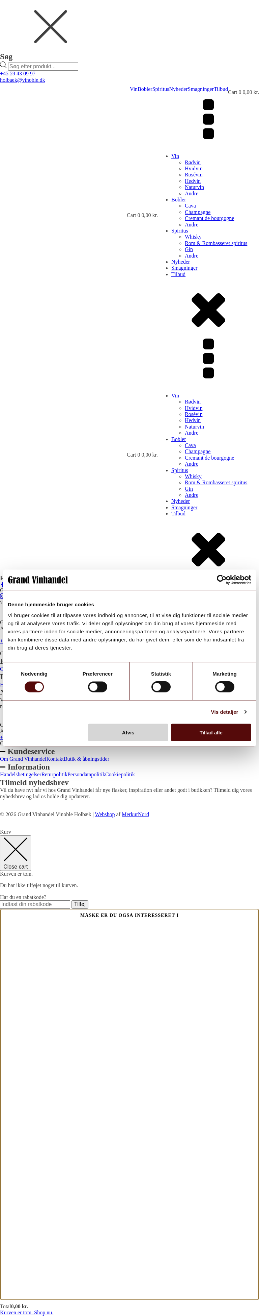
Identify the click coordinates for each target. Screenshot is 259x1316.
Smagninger (201, 89)
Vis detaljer (224, 712)
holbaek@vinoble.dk (22, 80)
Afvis (128, 732)
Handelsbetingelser (20, 774)
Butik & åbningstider (86, 759)
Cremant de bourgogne (209, 218)
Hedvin (193, 181)
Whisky (193, 237)
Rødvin (193, 162)
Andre (191, 193)
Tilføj (80, 904)
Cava (190, 206)
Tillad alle (211, 732)
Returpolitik (54, 774)
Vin (134, 89)
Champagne (197, 212)
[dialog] (129, 35)
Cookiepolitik (120, 774)
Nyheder (178, 89)
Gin (189, 249)
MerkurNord (135, 814)
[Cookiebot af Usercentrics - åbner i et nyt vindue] (221, 580)
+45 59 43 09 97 (17, 73)
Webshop (105, 814)
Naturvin (194, 187)
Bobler (145, 89)
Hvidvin (193, 168)
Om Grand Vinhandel (23, 759)
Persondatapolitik (86, 774)
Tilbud (221, 89)
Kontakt (55, 759)
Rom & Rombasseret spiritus (216, 243)
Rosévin (193, 174)
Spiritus (160, 89)
